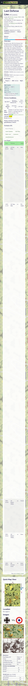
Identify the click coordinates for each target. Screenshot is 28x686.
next (6, 18)
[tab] (9, 128)
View (12, 573)
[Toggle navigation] (20, 2)
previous (11, 18)
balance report (20, 573)
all (14, 573)
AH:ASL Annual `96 (14, 17)
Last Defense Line (12, 23)
